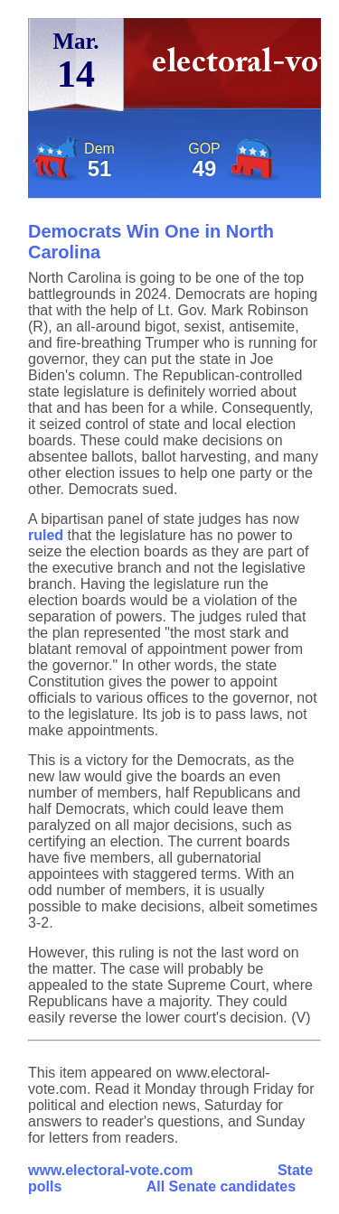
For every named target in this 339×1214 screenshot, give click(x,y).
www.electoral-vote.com (110, 1170)
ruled (45, 535)
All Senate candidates (221, 1186)
